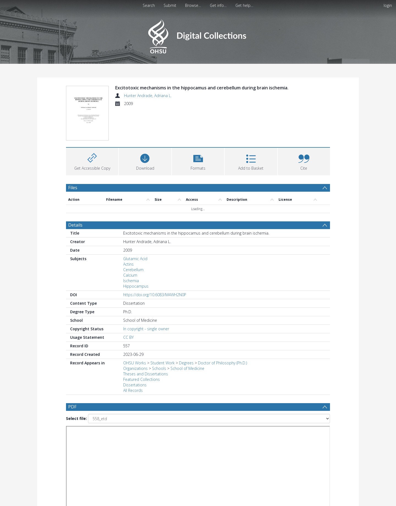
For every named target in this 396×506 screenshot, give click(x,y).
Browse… (193, 5)
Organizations (135, 368)
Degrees (186, 362)
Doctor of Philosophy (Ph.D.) (222, 362)
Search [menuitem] (149, 5)
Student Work (162, 362)
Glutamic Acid (135, 258)
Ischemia (131, 280)
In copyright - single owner (146, 328)
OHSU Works (134, 362)
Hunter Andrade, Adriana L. (148, 95)
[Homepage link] (198, 34)
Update (263, 435)
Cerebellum (133, 269)
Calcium (130, 275)
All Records (133, 390)
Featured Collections (141, 379)
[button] (198, 161)
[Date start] (158, 435)
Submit (170, 5)
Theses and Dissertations (145, 373)
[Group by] (101, 435)
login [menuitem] (388, 5)
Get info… (218, 5)
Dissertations (135, 384)
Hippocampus (135, 286)
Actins (128, 264)
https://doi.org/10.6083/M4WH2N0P (154, 294)
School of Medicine (187, 368)
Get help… (244, 5)
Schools (159, 368)
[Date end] (200, 435)
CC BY (128, 337)
